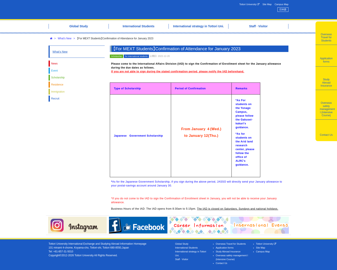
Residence (57, 84)
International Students (186, 247)
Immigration (58, 91)
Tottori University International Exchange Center (109, 10)
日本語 (282, 9)
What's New (65, 38)
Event (54, 70)
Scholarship (58, 77)
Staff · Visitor (181, 259)
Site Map (267, 4)
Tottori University (249, 4)
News (54, 63)
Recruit (55, 98)
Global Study (181, 244)
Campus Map (281, 4)
